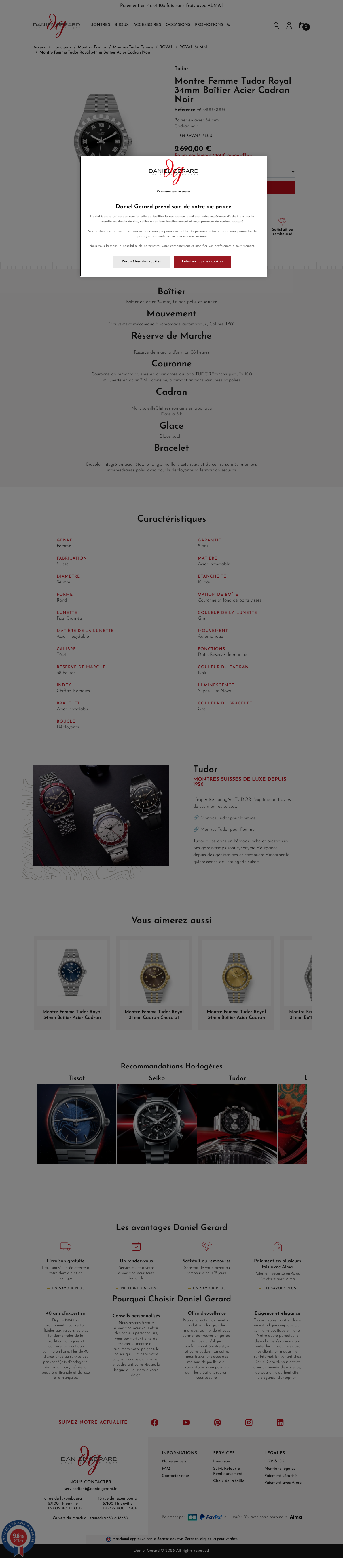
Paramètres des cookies (141, 261)
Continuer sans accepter (173, 191)
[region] (173, 216)
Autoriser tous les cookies (202, 261)
